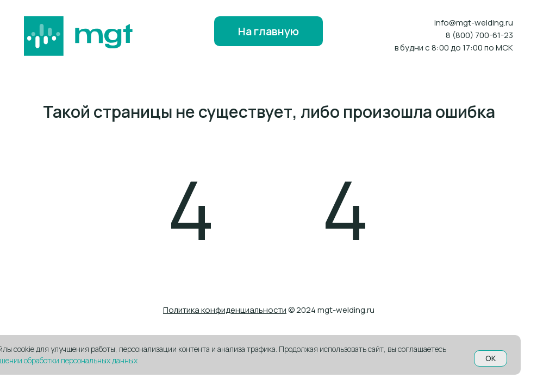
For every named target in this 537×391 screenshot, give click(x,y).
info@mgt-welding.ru (473, 22)
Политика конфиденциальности (224, 310)
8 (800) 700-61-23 (479, 35)
